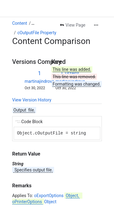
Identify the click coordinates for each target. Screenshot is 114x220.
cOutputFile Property (36, 32)
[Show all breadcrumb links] (32, 23)
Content (19, 23)
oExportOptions (57, 196)
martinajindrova (39, 81)
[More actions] (96, 25)
